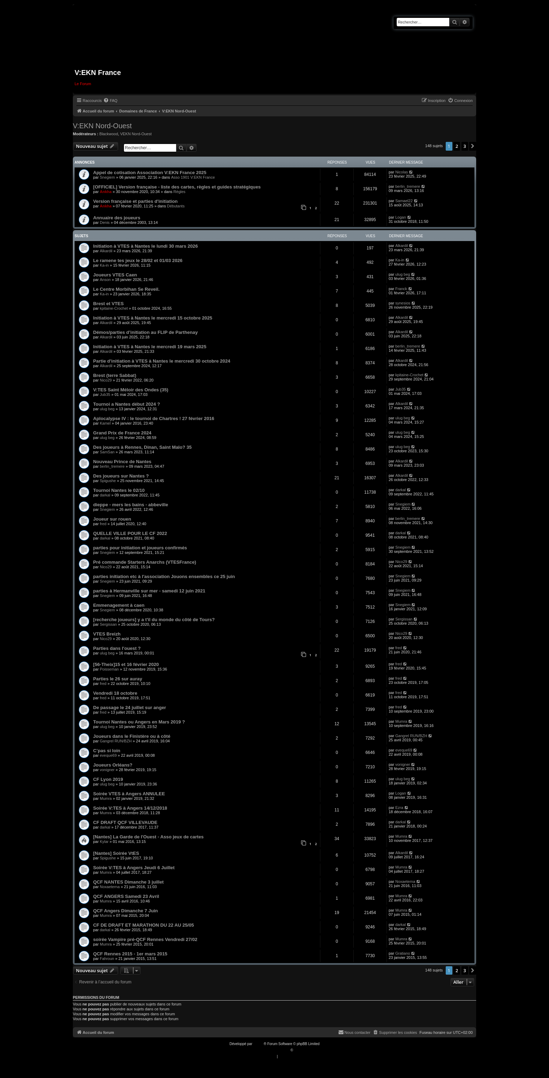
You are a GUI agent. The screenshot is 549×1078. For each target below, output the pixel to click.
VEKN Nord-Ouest (136, 134)
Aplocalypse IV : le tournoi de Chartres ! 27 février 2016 (153, 418)
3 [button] (465, 146)
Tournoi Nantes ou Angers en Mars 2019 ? (139, 722)
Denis (105, 222)
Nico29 (106, 380)
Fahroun (107, 958)
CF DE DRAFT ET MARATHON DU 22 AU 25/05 (143, 925)
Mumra (401, 721)
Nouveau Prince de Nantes (122, 461)
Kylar (104, 841)
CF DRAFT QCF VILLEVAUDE (125, 822)
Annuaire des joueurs (116, 217)
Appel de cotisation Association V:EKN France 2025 (149, 172)
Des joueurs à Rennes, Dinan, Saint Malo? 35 (142, 447)
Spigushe (108, 481)
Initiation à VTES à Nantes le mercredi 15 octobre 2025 (152, 318)
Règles (179, 192)
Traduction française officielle (267, 1050)
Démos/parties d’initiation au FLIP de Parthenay (145, 332)
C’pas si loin (106, 750)
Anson (105, 279)
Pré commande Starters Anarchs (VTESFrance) (144, 562)
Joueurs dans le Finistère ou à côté (132, 736)
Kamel (105, 423)
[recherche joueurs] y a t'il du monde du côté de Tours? (154, 619)
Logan (400, 217)
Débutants (176, 206)
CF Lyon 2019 (108, 779)
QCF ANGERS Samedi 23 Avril (126, 896)
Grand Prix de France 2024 (122, 432)
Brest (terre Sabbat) (114, 375)
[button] (472, 146)
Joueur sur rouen (112, 519)
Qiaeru (299, 1050)
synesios (402, 303)
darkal (105, 495)
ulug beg (402, 274)
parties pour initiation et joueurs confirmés (140, 547)
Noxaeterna (110, 887)
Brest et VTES (108, 303)
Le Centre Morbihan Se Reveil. (126, 289)
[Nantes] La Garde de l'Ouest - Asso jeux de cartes (148, 836)
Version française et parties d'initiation (135, 201)
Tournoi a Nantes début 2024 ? (126, 404)
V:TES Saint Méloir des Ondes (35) (130, 389)
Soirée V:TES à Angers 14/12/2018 (130, 808)
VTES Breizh (106, 634)
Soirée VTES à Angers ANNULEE (129, 793)
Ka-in (104, 265)
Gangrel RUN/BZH (116, 741)
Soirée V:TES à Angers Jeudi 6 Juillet (134, 867)
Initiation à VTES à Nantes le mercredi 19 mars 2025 (149, 346)
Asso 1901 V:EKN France (193, 177)
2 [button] (457, 146)
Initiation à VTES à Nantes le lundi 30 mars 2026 (145, 246)
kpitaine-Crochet (114, 308)
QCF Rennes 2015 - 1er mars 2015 (130, 953)
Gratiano (402, 953)
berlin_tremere (407, 186)
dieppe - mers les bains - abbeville (130, 504)
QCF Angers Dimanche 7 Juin (125, 910)
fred (103, 524)
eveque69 (108, 755)
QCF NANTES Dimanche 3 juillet (128, 882)
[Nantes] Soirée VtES (116, 853)
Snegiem (107, 177)
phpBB (258, 1044)
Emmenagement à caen (119, 605)
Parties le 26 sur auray (117, 678)
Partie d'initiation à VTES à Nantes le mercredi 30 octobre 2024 (161, 361)
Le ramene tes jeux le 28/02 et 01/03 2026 (137, 260)
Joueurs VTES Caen (115, 274)
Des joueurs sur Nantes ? (121, 476)
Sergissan (108, 624)
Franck (401, 289)
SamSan (107, 452)
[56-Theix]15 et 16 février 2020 (126, 664)
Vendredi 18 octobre (115, 693)
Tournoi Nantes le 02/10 (119, 490)
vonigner (107, 770)
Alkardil (106, 251)
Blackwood (108, 134)
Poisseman (109, 669)
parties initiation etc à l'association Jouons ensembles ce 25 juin (164, 576)
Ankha (106, 192)
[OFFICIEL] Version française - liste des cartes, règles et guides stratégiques (177, 187)
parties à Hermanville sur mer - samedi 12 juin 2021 (149, 590)
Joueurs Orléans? (112, 765)
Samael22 (404, 201)
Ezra (399, 807)
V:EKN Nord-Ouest (102, 126)
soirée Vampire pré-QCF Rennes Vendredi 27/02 (145, 939)
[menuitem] (110, 100)
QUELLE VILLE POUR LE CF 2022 (130, 533)
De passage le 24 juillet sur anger (129, 707)
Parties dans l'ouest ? (117, 648)
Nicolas (401, 172)
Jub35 (105, 394)
